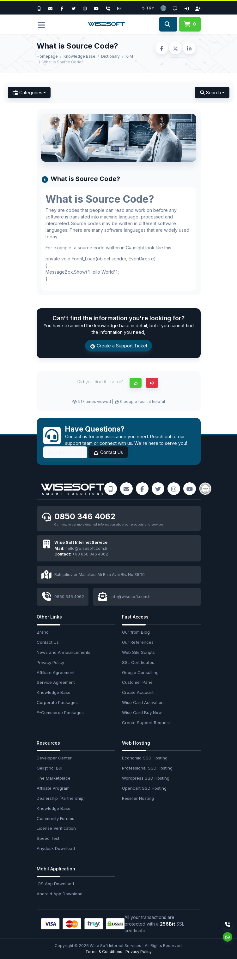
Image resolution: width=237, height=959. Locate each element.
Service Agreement (56, 682)
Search (210, 92)
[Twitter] (73, 7)
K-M (129, 56)
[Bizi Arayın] (41, 7)
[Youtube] (96, 7)
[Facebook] (62, 7)
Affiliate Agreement (56, 672)
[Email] (119, 7)
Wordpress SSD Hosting (145, 778)
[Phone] (107, 7)
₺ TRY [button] (148, 7)
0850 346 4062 (84, 516)
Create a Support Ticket (118, 346)
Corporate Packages (57, 702)
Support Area (65, 452)
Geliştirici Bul (49, 767)
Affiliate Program (53, 788)
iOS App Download (55, 883)
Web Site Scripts (138, 652)
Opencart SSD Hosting (144, 788)
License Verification (56, 828)
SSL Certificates (138, 662)
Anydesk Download (56, 848)
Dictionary (110, 56)
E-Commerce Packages (60, 712)
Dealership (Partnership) (61, 798)
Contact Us (108, 452)
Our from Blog (136, 632)
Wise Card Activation (143, 702)
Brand (43, 632)
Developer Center (54, 757)
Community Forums (55, 818)
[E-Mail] (50, 7)
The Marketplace (53, 778)
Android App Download (59, 893)
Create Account (138, 692)
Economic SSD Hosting (144, 757)
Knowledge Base (79, 56)
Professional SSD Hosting (147, 767)
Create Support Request (146, 722)
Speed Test (48, 838)
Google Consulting (140, 672)
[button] (163, 7)
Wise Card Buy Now (142, 712)
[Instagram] (85, 7)
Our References (138, 642)
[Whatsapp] (227, 937)
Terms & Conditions (103, 951)
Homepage (47, 56)
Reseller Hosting (138, 798)
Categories (27, 92)
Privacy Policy (50, 662)
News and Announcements (63, 652)
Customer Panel (138, 682)
